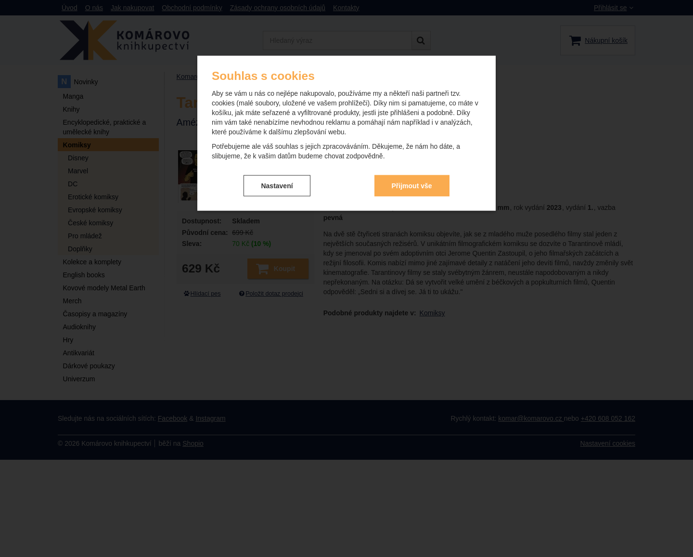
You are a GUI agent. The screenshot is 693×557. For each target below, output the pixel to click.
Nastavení (277, 185)
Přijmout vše (412, 185)
